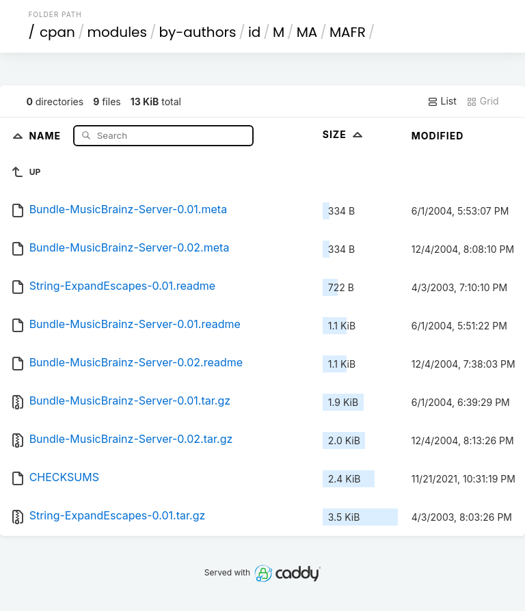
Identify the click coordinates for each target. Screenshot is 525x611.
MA (307, 32)
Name (46, 135)
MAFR (347, 32)
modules (116, 32)
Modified (438, 135)
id (254, 32)
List (442, 101)
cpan (57, 32)
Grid (482, 101)
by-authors (197, 32)
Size (344, 134)
